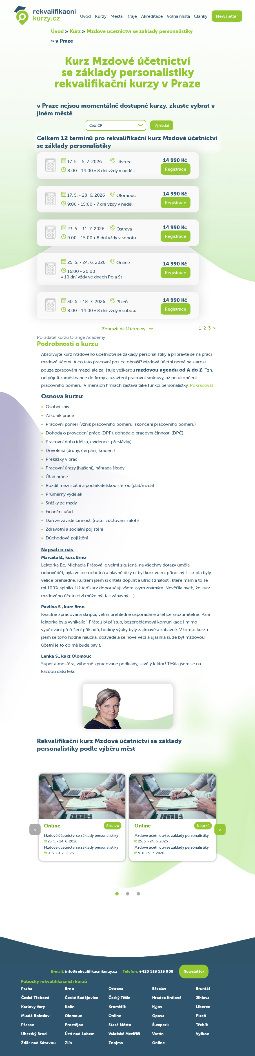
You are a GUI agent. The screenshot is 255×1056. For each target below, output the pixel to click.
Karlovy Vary (33, 1006)
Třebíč (202, 1024)
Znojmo (115, 1042)
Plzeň (201, 1015)
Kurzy (101, 16)
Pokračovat (201, 385)
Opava (158, 1015)
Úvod (85, 16)
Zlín (68, 1042)
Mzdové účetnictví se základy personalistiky (140, 31)
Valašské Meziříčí (124, 1033)
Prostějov (74, 1024)
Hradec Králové (166, 997)
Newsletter (227, 16)
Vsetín (158, 1033)
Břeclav (159, 988)
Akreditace (152, 16)
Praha (26, 988)
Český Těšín (119, 997)
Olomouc (73, 1015)
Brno (69, 988)
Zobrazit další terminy (123, 328)
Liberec (203, 1006)
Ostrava (115, 988)
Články (200, 16)
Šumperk (160, 1024)
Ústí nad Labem (79, 1033)
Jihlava (203, 997)
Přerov (27, 1024)
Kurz (75, 31)
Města (116, 16)
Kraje (132, 16)
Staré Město (119, 1024)
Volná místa (178, 16)
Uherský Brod (34, 1033)
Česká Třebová (35, 997)
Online (52, 825)
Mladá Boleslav (35, 1015)
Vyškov (202, 1033)
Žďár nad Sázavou (38, 1042)
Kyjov (157, 1006)
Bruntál (203, 988)
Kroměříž (117, 1006)
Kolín (70, 1006)
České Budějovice (81, 997)
